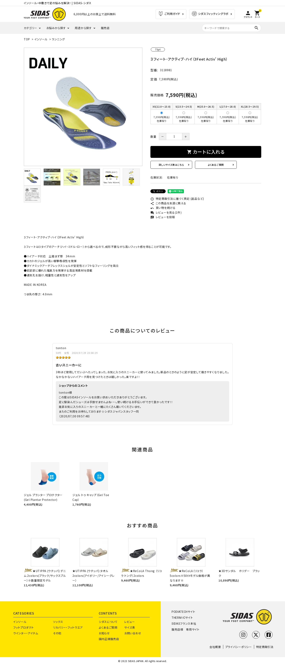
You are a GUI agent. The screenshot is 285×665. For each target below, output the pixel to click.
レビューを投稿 (162, 217)
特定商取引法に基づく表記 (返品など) (177, 199)
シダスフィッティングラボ (210, 14)
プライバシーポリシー (238, 647)
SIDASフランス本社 (184, 623)
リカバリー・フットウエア (68, 627)
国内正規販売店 (109, 639)
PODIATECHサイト (183, 611)
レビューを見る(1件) (165, 212)
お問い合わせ (132, 633)
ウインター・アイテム (25, 633)
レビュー (129, 622)
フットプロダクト (23, 627)
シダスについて (108, 622)
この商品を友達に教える (168, 203)
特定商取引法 (265, 647)
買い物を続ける (163, 208)
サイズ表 (129, 627)
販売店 (105, 28)
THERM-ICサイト (182, 617)
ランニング (58, 39)
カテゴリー (30, 28)
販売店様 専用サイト (186, 629)
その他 (57, 633)
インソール (41, 39)
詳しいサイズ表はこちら (171, 164)
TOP (27, 39)
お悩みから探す (56, 28)
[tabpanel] (83, 106)
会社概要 (215, 647)
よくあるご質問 (216, 164)
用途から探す (83, 28)
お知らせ (104, 633)
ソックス (58, 622)
